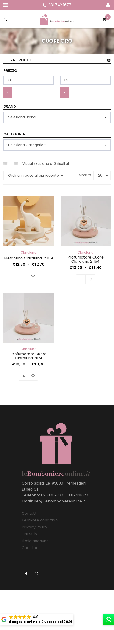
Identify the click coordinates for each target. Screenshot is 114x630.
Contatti (29, 513)
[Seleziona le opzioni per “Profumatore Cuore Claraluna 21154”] (81, 279)
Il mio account (35, 541)
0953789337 (52, 495)
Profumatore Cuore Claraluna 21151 (28, 356)
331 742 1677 (60, 5)
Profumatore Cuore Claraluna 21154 (85, 259)
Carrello (29, 534)
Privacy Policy (34, 527)
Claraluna (28, 252)
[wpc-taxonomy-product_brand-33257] (57, 117)
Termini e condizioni (40, 520)
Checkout (31, 547)
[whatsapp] (108, 619)
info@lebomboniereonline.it (59, 501)
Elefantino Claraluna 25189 (28, 258)
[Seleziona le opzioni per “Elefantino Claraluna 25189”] (23, 276)
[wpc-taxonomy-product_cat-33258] (57, 145)
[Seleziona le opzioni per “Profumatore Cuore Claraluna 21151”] (23, 375)
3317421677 (78, 495)
